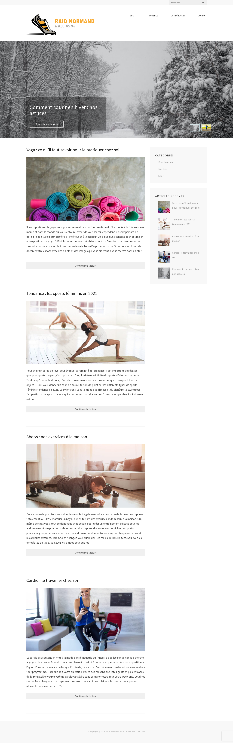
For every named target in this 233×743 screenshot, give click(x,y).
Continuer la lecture (86, 265)
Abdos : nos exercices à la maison (56, 437)
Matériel (153, 15)
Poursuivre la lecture (46, 124)
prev (4, 90)
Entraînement (178, 15)
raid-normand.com (115, 731)
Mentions (130, 731)
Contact (202, 15)
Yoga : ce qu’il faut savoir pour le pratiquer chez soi (72, 150)
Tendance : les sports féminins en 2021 (61, 293)
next (228, 90)
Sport (133, 15)
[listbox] (116, 89)
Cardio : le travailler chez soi (52, 580)
